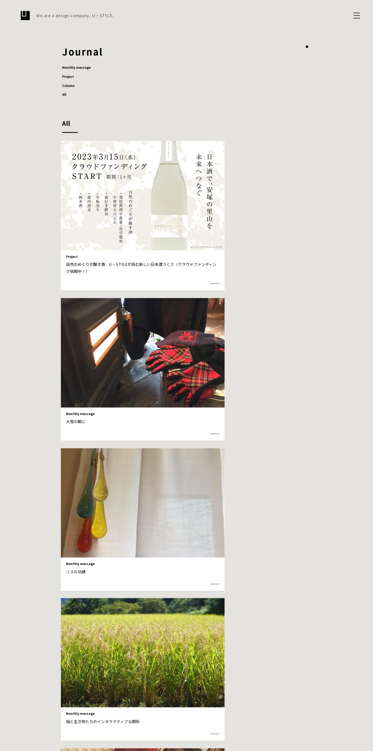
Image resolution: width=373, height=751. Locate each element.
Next (230, 581)
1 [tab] (307, 46)
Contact (304, 695)
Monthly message (78, 67)
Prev (142, 581)
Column (69, 86)
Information (265, 695)
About (195, 695)
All (64, 96)
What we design (218, 695)
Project (69, 77)
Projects (243, 695)
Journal (286, 695)
